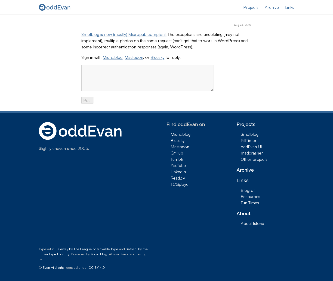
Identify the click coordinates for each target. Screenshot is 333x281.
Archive (272, 7)
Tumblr (177, 159)
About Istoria (252, 223)
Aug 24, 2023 (243, 25)
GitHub (177, 152)
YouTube (178, 165)
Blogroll (248, 190)
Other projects (254, 159)
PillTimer (248, 140)
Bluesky (157, 57)
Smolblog (250, 134)
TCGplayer (180, 184)
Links (289, 7)
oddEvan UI (251, 146)
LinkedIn (178, 171)
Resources (250, 196)
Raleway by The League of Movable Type (87, 249)
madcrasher (252, 152)
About (244, 213)
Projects (251, 7)
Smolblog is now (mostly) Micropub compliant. (123, 34)
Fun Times (250, 202)
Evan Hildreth (53, 267)
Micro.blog (113, 57)
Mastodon (134, 57)
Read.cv (178, 177)
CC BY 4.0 (97, 267)
